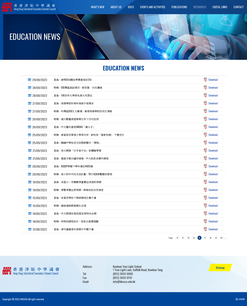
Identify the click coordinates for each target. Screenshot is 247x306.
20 (221, 237)
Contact (239, 7)
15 (194, 237)
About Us (116, 7)
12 (177, 237)
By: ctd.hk (240, 299)
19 (216, 237)
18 (210, 237)
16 (199, 237)
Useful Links (220, 7)
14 (188, 237)
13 (183, 237)
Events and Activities (152, 7)
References (199, 7)
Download (213, 80)
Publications (179, 7)
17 (205, 237)
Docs (131, 7)
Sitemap (220, 267)
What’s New (97, 7)
